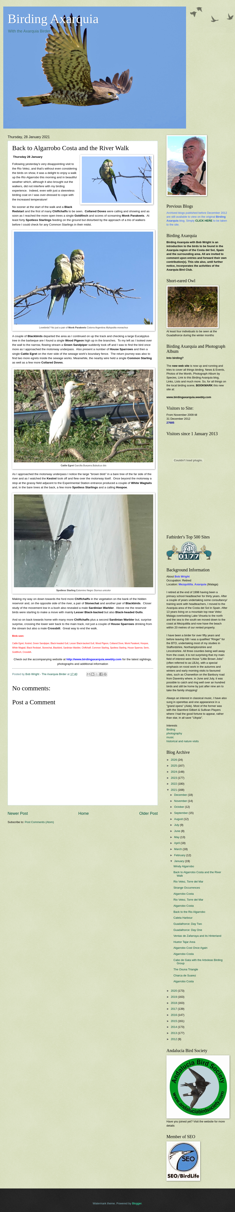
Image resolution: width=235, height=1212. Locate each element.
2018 (174, 1003)
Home (83, 813)
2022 (174, 783)
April (177, 843)
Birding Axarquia (53, 19)
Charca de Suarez (184, 975)
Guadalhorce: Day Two (187, 923)
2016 (174, 1015)
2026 (174, 759)
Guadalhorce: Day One (187, 930)
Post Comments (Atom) (39, 822)
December (181, 794)
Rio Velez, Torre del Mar (188, 881)
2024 (174, 771)
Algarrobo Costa (183, 893)
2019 (174, 996)
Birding (170, 729)
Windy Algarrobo (183, 866)
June (177, 831)
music (170, 737)
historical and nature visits (182, 741)
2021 (174, 789)
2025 (174, 765)
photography (174, 733)
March (178, 849)
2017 (174, 1008)
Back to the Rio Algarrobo (189, 911)
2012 (174, 1039)
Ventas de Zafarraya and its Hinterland (197, 935)
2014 (174, 1027)
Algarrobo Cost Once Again (190, 947)
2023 (174, 777)
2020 (174, 990)
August (179, 819)
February (180, 855)
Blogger (137, 1203)
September (181, 813)
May (177, 837)
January (179, 861)
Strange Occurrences (186, 887)
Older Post (148, 813)
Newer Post (18, 813)
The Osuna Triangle (185, 969)
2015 (174, 1021)
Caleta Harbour (182, 917)
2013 (174, 1033)
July (177, 825)
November (181, 801)
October (179, 806)
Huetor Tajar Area (184, 942)
